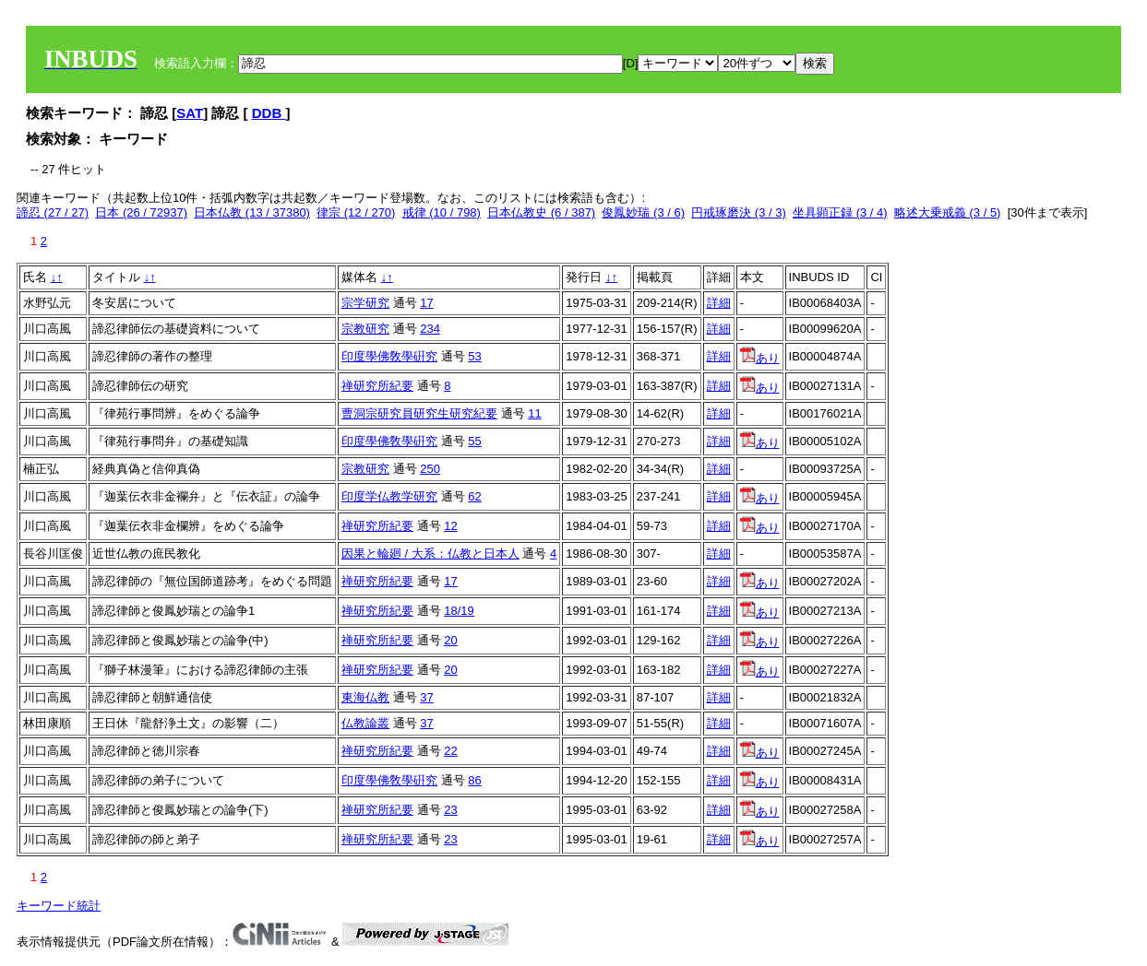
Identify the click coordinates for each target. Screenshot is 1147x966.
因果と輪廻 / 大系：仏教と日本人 (430, 553)
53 (474, 356)
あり (760, 358)
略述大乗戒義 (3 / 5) (947, 212)
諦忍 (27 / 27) (53, 212)
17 (426, 303)
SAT (189, 113)
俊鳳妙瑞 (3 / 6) (643, 212)
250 (430, 469)
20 (450, 640)
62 (474, 496)
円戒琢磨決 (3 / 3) (738, 212)
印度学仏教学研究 (389, 496)
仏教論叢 (365, 723)
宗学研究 (365, 303)
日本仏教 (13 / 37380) (252, 212)
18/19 (459, 611)
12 (450, 526)
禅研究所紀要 (377, 386)
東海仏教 (365, 697)
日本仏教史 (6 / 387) (541, 212)
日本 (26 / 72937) (141, 212)
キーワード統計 (59, 906)
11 (534, 413)
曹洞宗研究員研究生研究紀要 (419, 413)
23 (450, 810)
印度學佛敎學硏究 (389, 356)
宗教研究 (365, 329)
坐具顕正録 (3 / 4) (840, 212)
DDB (269, 113)
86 (474, 780)
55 (474, 441)
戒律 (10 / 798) (441, 212)
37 (426, 697)
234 (430, 329)
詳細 (719, 303)
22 (450, 751)
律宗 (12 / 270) (356, 212)
